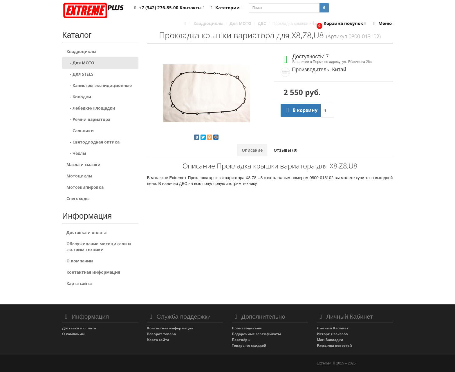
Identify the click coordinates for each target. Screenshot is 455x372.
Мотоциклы (79, 176)
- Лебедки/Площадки (90, 108)
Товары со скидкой (249, 345)
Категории (225, 7)
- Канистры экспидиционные (99, 85)
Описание (252, 150)
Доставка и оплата (86, 232)
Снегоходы (78, 198)
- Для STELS (79, 74)
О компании (79, 261)
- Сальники (80, 130)
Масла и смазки (83, 164)
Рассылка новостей (334, 345)
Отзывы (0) (285, 150)
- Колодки (78, 96)
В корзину (300, 110)
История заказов (332, 333)
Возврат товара (161, 333)
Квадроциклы (81, 51)
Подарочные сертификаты (256, 333)
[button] (337, 24)
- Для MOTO (80, 63)
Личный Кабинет (333, 328)
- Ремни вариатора (88, 119)
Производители (247, 328)
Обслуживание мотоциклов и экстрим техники (98, 246)
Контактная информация (93, 272)
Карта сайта (79, 283)
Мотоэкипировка (85, 187)
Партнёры (241, 339)
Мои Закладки (330, 339)
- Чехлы (76, 153)
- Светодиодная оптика (93, 142)
